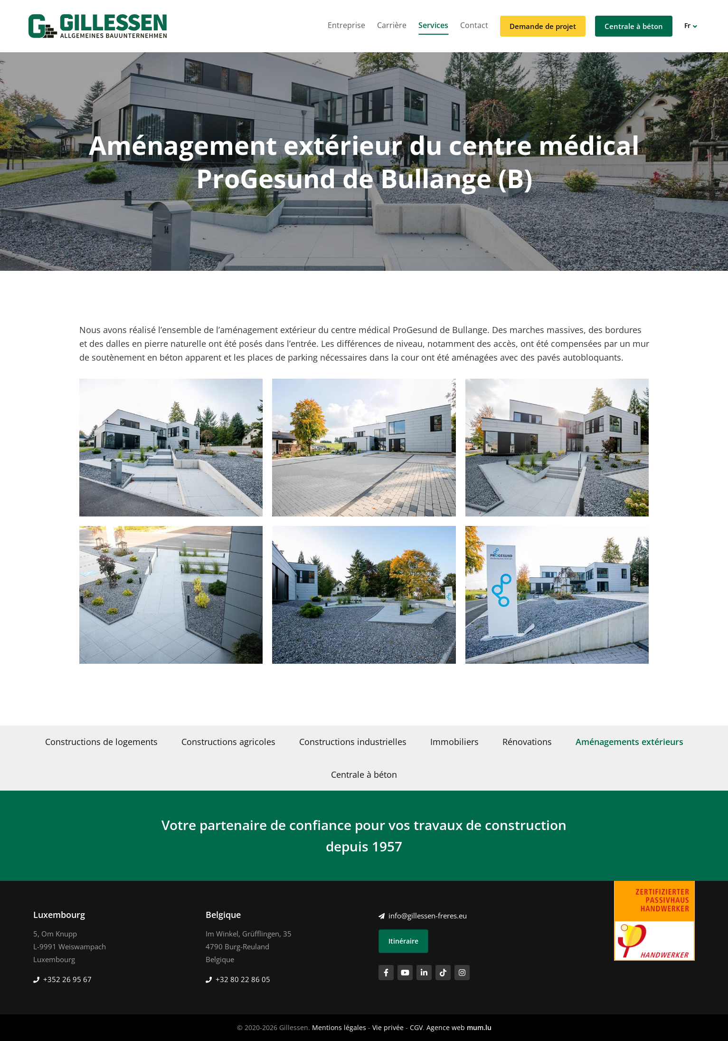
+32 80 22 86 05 (243, 979)
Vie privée (388, 1027)
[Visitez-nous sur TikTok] (443, 972)
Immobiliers (454, 741)
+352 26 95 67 (67, 979)
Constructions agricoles (228, 741)
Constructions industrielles (353, 741)
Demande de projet (543, 26)
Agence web (445, 1027)
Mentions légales (339, 1027)
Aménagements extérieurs (629, 741)
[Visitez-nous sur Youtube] (405, 972)
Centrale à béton (634, 26)
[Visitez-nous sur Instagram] (462, 972)
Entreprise (346, 25)
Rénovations (527, 741)
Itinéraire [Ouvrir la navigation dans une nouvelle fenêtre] (403, 940)
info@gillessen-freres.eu (427, 915)
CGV (416, 1027)
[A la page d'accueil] (97, 26)
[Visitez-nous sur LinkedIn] (424, 972)
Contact (474, 25)
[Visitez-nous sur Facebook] (386, 972)
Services (433, 25)
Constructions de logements (101, 741)
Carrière (392, 25)
